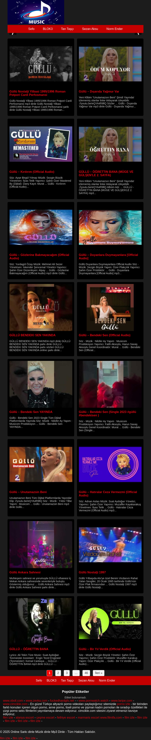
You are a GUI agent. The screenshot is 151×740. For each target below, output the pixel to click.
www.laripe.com (121, 700)
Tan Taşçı (67, 28)
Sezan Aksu (90, 28)
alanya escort (25, 717)
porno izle (123, 704)
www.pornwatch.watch (93, 700)
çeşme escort (45, 717)
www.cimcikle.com (15, 704)
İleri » (98, 673)
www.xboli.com (13, 700)
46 (86, 673)
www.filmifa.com (111, 717)
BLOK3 (48, 28)
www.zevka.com (36, 700)
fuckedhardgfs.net (62, 700)
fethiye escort (66, 717)
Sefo (31, 28)
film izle (8, 717)
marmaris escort (88, 717)
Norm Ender (114, 28)
